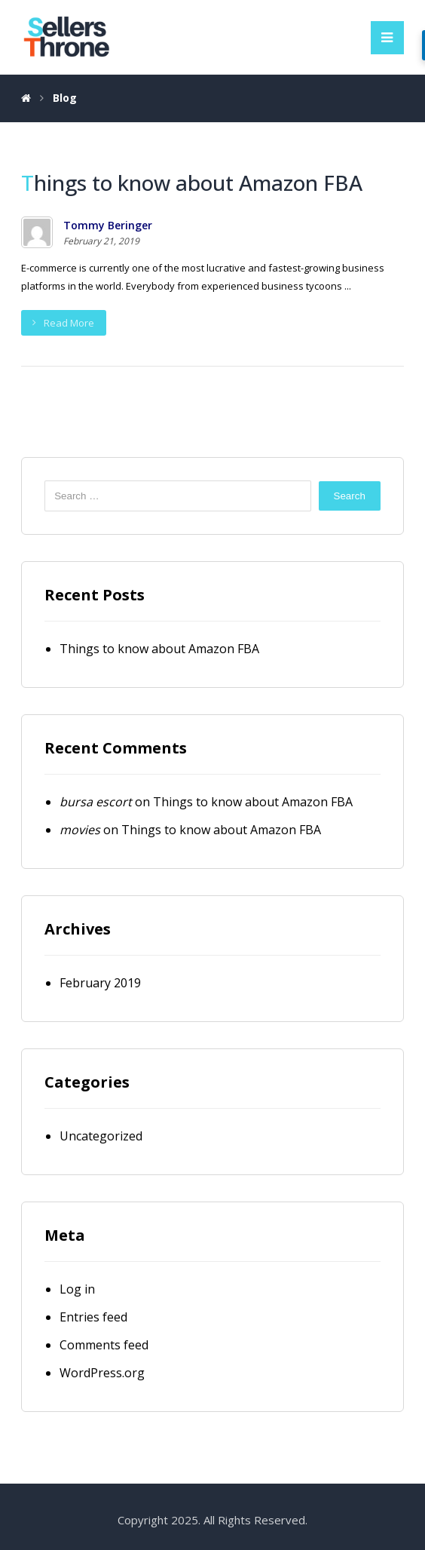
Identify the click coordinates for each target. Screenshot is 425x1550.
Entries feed (93, 1317)
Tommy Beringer (107, 225)
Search (349, 496)
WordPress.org (102, 1372)
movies (80, 829)
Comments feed (104, 1345)
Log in (77, 1289)
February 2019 (100, 983)
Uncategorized (101, 1136)
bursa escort (96, 801)
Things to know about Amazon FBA (159, 648)
